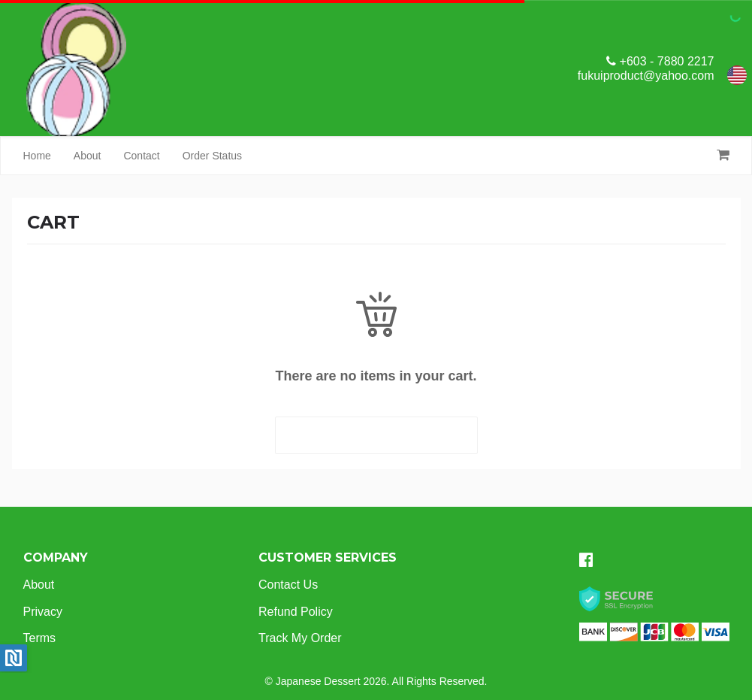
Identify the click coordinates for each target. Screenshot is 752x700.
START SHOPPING (376, 435)
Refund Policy (295, 611)
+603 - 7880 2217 (660, 61)
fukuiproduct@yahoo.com (646, 75)
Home (37, 156)
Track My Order (300, 638)
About (87, 156)
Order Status (212, 156)
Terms (39, 638)
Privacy (42, 611)
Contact (141, 156)
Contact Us (288, 584)
